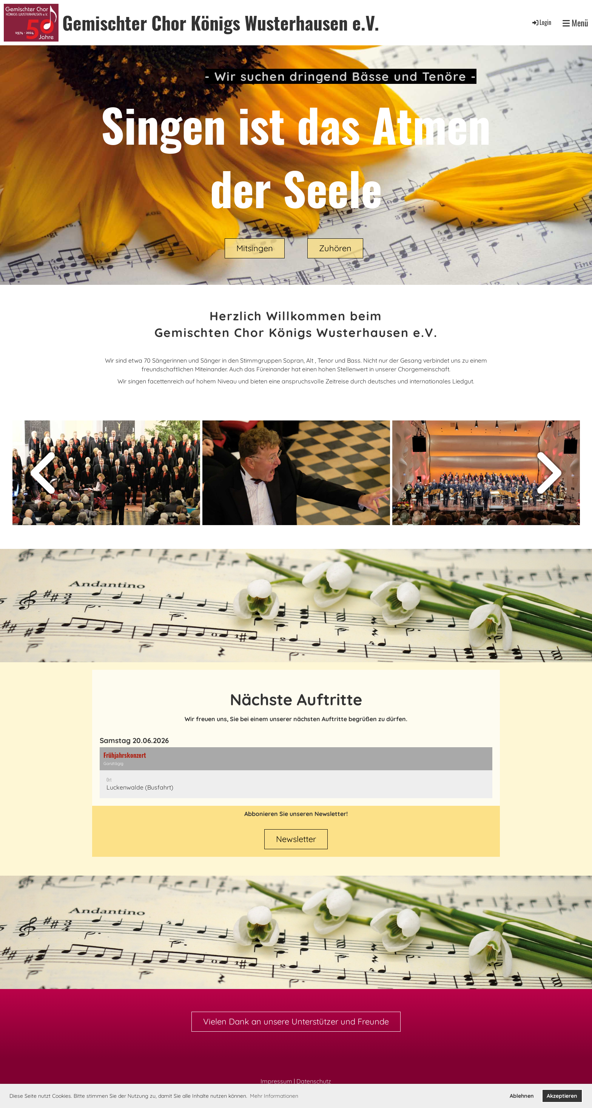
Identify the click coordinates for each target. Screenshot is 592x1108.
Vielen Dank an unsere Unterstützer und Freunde (296, 1021)
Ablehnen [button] (522, 1096)
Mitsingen (254, 248)
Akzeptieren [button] (562, 1096)
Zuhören (335, 248)
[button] (296, 772)
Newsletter (296, 839)
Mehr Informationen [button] (274, 1096)
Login (541, 22)
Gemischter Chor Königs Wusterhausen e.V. (220, 22)
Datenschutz (313, 1081)
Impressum (276, 1081)
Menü (575, 23)
